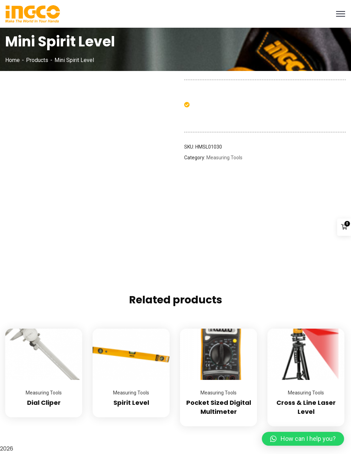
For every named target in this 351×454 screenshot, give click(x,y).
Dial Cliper (44, 402)
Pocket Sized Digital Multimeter (218, 407)
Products (37, 60)
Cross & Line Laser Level (306, 407)
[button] (303, 439)
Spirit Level (131, 402)
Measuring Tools (224, 157)
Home (12, 60)
